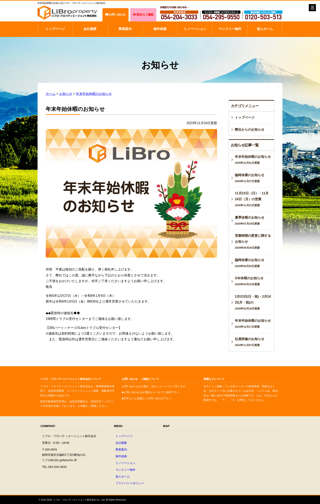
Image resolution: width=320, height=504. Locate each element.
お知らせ (65, 94)
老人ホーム (265, 29)
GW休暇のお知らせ (249, 281)
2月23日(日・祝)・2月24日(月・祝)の (253, 302)
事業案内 (125, 29)
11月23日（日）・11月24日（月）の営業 (252, 199)
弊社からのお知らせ (249, 129)
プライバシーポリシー (130, 483)
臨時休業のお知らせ (249, 178)
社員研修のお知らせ (249, 342)
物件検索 (160, 29)
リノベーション (194, 29)
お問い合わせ (115, 14)
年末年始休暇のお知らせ (94, 94)
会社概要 (90, 29)
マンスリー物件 (230, 29)
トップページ (55, 29)
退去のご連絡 (143, 14)
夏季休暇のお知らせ (249, 220)
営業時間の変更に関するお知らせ (253, 241)
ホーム (51, 94)
